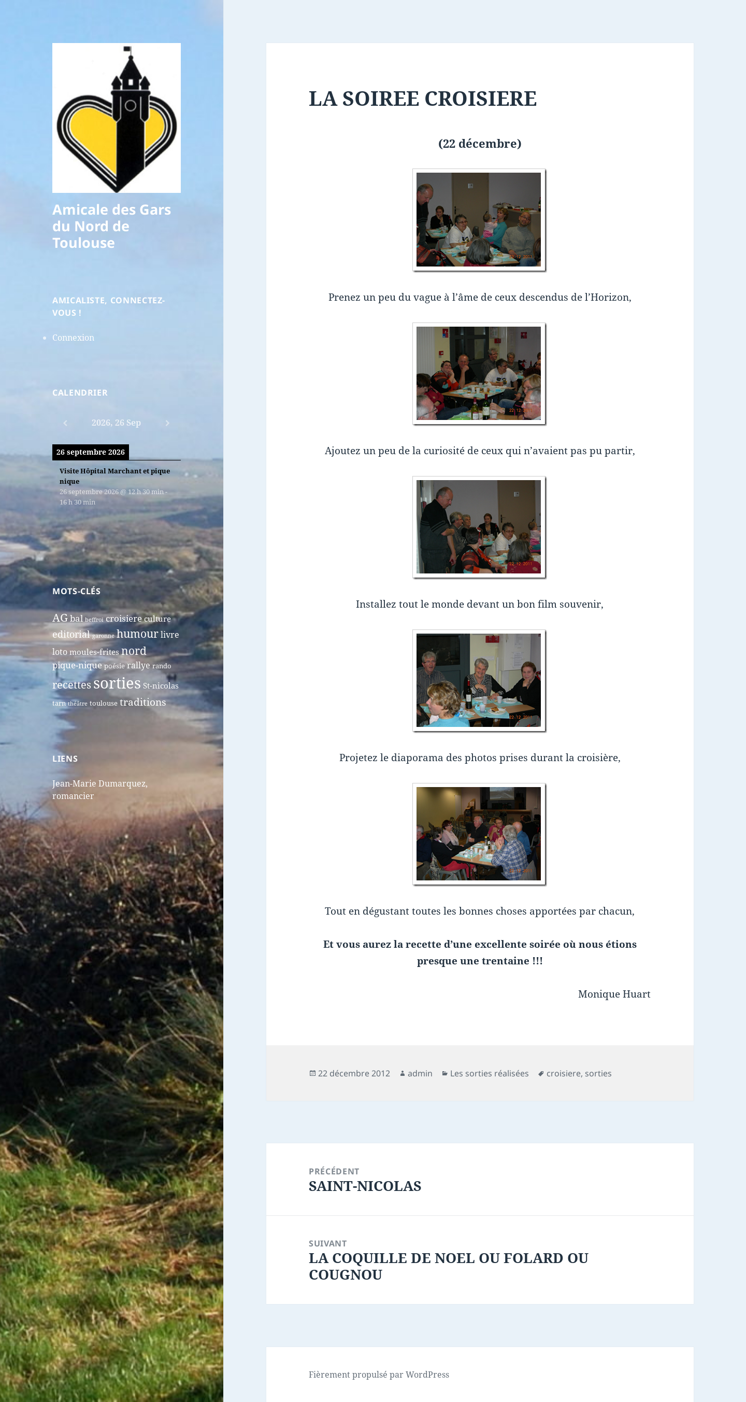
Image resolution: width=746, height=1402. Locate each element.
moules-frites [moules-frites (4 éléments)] (94, 652)
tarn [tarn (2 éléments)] (59, 703)
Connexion (73, 337)
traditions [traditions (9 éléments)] (143, 702)
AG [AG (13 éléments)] (60, 617)
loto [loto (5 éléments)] (59, 651)
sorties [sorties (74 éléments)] (117, 682)
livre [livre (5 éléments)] (170, 634)
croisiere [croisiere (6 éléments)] (124, 618)
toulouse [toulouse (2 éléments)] (104, 703)
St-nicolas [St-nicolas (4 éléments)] (161, 685)
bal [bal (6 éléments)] (76, 618)
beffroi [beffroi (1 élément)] (94, 619)
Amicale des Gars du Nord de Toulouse (111, 226)
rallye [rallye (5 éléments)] (138, 665)
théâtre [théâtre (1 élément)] (78, 703)
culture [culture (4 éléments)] (157, 618)
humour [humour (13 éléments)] (138, 633)
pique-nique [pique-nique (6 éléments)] (77, 665)
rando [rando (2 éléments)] (161, 665)
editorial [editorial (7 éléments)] (71, 634)
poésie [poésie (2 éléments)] (114, 665)
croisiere (564, 1073)
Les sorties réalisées (489, 1073)
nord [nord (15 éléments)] (134, 650)
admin (420, 1073)
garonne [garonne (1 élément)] (103, 635)
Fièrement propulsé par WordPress (379, 1374)
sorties (598, 1073)
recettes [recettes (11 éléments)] (71, 685)
